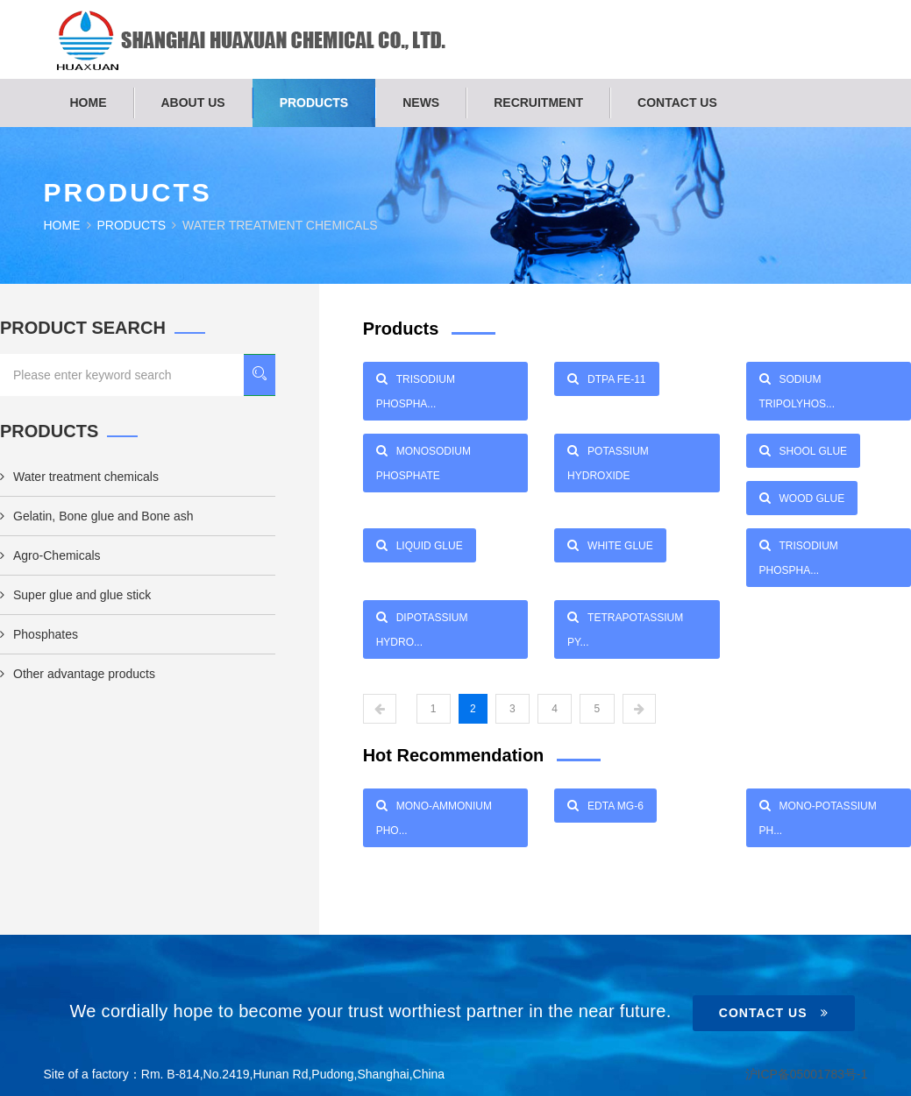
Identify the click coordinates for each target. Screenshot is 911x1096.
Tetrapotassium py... (625, 626)
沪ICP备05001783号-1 (805, 1074)
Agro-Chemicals (50, 555)
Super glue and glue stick (75, 595)
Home (88, 102)
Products (314, 102)
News (420, 102)
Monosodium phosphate (423, 460)
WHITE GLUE (610, 545)
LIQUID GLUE (419, 545)
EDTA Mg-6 (605, 805)
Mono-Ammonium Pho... (434, 815)
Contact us (677, 102)
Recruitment (538, 102)
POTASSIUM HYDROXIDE (608, 460)
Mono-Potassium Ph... (818, 815)
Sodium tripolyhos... (797, 388)
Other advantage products (77, 674)
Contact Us (774, 1013)
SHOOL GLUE (803, 450)
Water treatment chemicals (79, 477)
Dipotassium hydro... (422, 626)
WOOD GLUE (802, 497)
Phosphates (39, 634)
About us (193, 102)
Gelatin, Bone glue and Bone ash (97, 516)
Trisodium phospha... (415, 388)
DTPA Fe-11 (606, 378)
